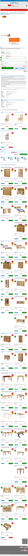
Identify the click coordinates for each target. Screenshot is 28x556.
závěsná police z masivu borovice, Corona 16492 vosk (20, 296)
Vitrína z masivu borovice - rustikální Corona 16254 (20, 167)
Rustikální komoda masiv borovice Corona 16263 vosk (7, 259)
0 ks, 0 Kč (24, 5)
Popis (1, 73)
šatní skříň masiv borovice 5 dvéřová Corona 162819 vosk (6, 185)
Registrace (24, 0)
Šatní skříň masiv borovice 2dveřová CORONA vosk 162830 (20, 352)
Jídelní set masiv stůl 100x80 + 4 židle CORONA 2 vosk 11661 (7, 502)
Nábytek (0, 551)
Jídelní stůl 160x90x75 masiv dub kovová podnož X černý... (20, 428)
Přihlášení (22, 0)
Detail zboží (10, 147)
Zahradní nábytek (3, 551)
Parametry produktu (6, 73)
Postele (25, 551)
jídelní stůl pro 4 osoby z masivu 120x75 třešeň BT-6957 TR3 (7, 373)
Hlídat (7, 70)
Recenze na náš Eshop (18, 0)
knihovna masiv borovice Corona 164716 (6, 277)
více (19, 48)
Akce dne (15, 6)
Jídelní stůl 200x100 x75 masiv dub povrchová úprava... (6, 391)
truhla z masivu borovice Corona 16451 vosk (20, 185)
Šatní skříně (21, 551)
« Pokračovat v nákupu (4, 539)
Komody (23, 551)
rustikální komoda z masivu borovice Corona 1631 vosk (20, 222)
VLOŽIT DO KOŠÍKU (23, 154)
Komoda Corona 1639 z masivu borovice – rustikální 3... (20, 278)
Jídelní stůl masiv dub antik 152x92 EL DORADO (6, 447)
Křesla (19, 551)
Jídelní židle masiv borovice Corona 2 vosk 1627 (20, 112)
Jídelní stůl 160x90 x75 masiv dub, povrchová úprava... (6, 428)
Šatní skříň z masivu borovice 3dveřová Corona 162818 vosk (6, 167)
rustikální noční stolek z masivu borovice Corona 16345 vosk (20, 259)
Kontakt (27, 0)
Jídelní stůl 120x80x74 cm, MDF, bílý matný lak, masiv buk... (6, 410)
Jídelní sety (17, 551)
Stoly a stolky (15, 551)
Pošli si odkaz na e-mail (3, 70)
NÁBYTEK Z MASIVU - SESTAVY (8, 551)
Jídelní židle (12, 551)
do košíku (10, 128)
